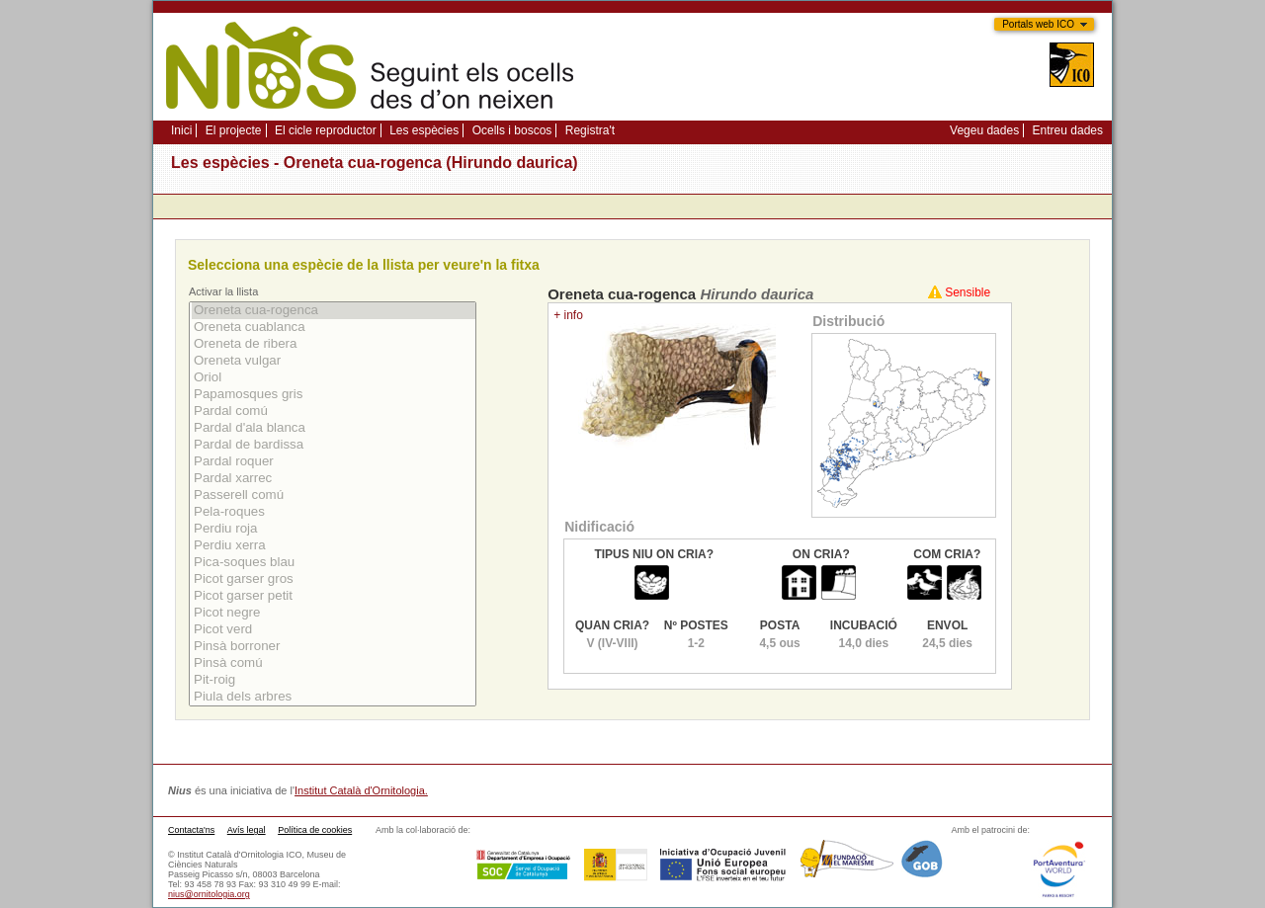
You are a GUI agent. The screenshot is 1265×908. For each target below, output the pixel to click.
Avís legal (246, 830)
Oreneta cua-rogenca (333, 310)
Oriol (333, 378)
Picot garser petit (333, 596)
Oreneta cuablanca (333, 327)
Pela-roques (333, 512)
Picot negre (333, 613)
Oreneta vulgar (333, 361)
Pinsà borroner (333, 646)
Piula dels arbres (333, 697)
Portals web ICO (1038, 24)
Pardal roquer (333, 462)
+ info (568, 315)
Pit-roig (333, 680)
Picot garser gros (333, 579)
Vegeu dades (984, 130)
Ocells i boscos (512, 130)
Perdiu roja (333, 529)
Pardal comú (333, 411)
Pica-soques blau (333, 562)
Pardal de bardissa (333, 445)
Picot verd (333, 629)
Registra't (590, 130)
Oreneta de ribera (333, 344)
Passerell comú (333, 495)
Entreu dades (1068, 130)
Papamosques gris (333, 394)
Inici (181, 130)
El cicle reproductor (326, 130)
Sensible (967, 292)
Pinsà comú (333, 663)
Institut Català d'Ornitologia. (361, 790)
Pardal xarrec (333, 478)
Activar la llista (223, 291)
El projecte (234, 130)
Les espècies (424, 130)
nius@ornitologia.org (209, 894)
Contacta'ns (191, 830)
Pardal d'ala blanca (333, 428)
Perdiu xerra (333, 545)
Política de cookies (315, 830)
